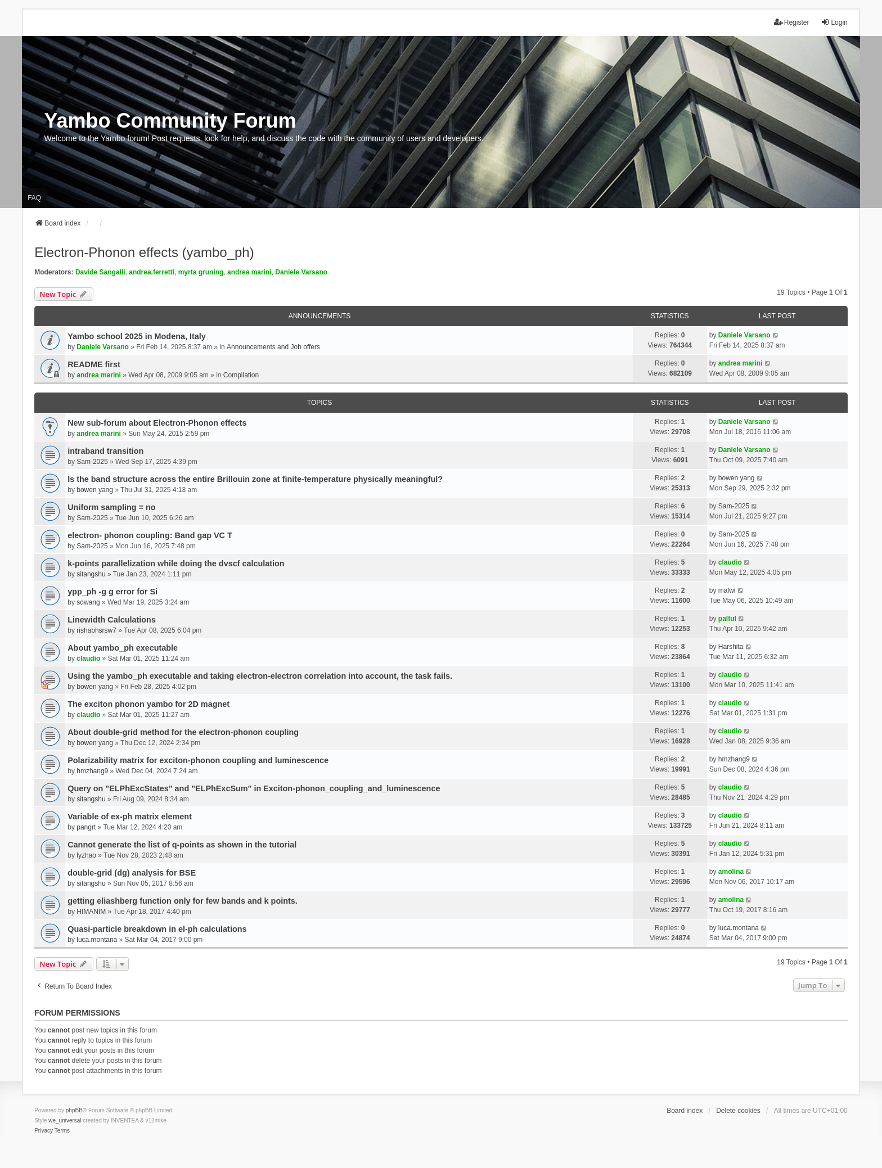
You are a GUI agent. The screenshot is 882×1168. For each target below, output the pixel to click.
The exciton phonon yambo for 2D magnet (149, 704)
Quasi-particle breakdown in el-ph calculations (157, 929)
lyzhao (86, 855)
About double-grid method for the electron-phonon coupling (183, 732)
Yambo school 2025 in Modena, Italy (137, 336)
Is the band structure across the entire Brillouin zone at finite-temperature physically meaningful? (255, 479)
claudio (730, 562)
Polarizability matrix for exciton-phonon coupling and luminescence (198, 760)
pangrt (86, 827)
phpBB (74, 1110)
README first (94, 364)
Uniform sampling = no (111, 507)
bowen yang (94, 490)
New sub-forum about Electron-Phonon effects (157, 422)
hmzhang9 (92, 771)
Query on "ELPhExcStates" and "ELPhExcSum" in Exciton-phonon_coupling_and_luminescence (254, 788)
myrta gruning (201, 272)
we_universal (64, 1120)
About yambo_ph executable (123, 647)
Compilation (241, 375)
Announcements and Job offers (273, 347)
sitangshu (90, 574)
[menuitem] (43, 1131)
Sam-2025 (91, 462)
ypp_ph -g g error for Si (113, 591)
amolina (731, 872)
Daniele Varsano (301, 272)
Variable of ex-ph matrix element (130, 816)
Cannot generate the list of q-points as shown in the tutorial (182, 844)
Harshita (731, 647)
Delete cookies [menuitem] (738, 1111)
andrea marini (249, 272)
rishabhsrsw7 (96, 630)
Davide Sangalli (100, 272)
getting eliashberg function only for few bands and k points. (183, 900)
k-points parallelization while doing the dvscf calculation (176, 563)
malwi (727, 590)
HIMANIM (91, 912)
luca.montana (96, 940)
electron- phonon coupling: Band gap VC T (150, 535)
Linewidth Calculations (112, 619)
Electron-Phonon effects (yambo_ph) (144, 252)
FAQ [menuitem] (34, 198)
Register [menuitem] (791, 22)
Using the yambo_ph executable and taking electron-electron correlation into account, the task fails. (260, 675)
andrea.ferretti (151, 272)
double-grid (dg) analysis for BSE (132, 872)
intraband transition (105, 451)
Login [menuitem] (834, 22)
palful (727, 619)
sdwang (88, 602)
